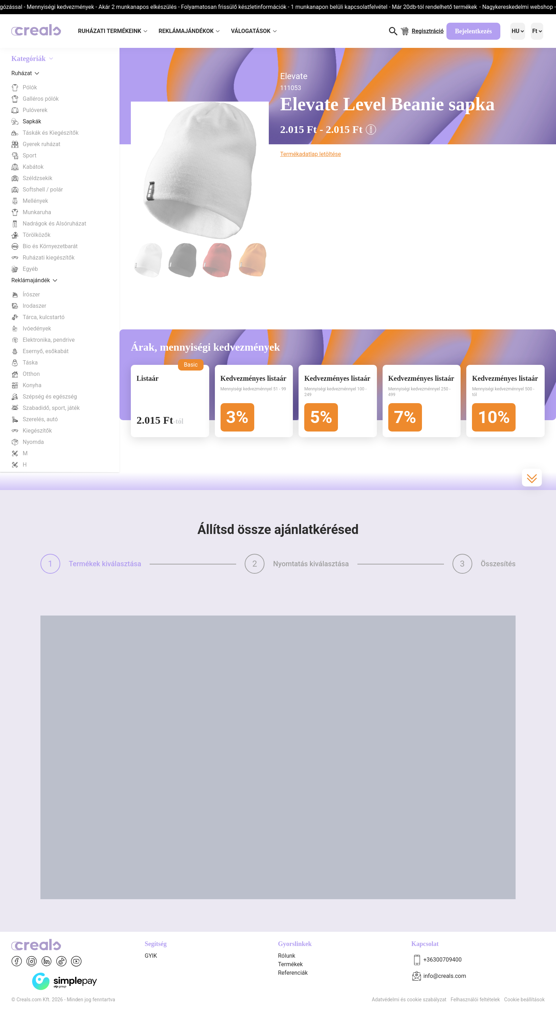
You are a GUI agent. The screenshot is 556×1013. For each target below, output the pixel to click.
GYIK (151, 955)
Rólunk (286, 955)
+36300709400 (442, 959)
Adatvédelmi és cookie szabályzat (409, 999)
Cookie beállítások (524, 999)
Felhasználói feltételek (475, 999)
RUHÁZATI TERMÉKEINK (112, 31)
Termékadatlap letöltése (310, 154)
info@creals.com (444, 976)
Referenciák (293, 972)
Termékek (290, 964)
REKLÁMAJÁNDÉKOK (189, 31)
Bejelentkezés (473, 31)
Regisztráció (428, 31)
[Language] (517, 31)
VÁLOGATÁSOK (253, 31)
